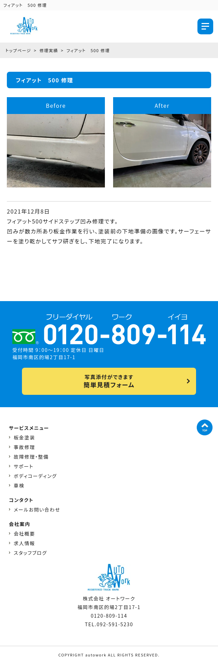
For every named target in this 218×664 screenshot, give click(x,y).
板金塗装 (24, 437)
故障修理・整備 (31, 456)
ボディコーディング (35, 475)
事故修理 (24, 447)
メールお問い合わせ (37, 509)
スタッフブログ (30, 552)
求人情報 (24, 543)
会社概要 (24, 533)
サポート (24, 466)
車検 (19, 485)
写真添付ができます (109, 381)
